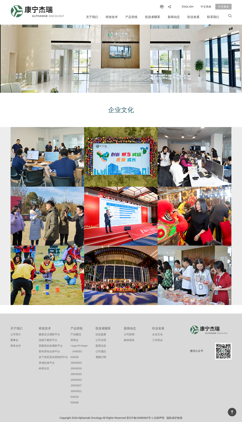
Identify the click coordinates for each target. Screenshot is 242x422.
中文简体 (206, 6)
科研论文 (44, 367)
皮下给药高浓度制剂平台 (53, 356)
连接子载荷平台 (48, 339)
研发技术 (112, 17)
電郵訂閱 (100, 356)
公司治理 (100, 339)
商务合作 (15, 345)
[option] (121, 59)
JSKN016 (76, 367)
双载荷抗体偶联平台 (51, 345)
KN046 (75, 401)
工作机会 (157, 339)
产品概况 (76, 333)
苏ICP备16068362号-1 (139, 417)
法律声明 (159, 417)
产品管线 (131, 17)
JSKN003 (76, 362)
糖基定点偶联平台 (49, 333)
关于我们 (92, 17)
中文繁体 (223, 6)
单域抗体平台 (47, 362)
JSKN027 (76, 384)
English (187, 6)
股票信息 (100, 345)
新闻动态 (174, 17)
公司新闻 (129, 333)
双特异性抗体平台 (49, 350)
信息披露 (100, 333)
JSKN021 (76, 390)
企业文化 (157, 333)
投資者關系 (152, 17)
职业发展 (193, 17)
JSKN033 (76, 373)
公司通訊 (100, 350)
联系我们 (213, 17)
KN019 (75, 396)
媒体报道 (129, 339)
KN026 (75, 356)
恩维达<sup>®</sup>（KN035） (79, 345)
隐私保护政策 (174, 417)
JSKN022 (76, 379)
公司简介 (15, 333)
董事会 (14, 339)
